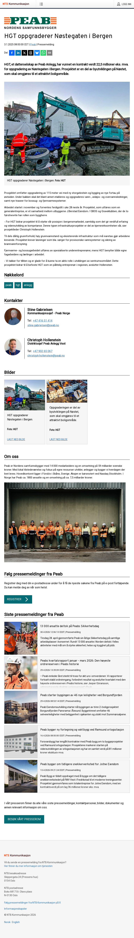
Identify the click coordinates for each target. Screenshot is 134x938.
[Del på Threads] (31, 53)
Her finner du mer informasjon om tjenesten (28, 866)
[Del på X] (24, 53)
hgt (18, 285)
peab (9, 285)
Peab (33, 44)
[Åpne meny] (42, 4)
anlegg (28, 285)
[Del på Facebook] (12, 53)
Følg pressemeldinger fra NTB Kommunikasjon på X (32, 902)
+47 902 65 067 (42, 351)
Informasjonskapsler (15, 908)
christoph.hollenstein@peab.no (46, 355)
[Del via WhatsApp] (43, 53)
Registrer (18, 599)
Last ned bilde (16, 439)
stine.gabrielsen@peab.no (43, 325)
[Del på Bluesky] (37, 53)
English (16, 922)
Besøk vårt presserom (24, 819)
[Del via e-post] (49, 53)
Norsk (7, 922)
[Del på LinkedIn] (18, 53)
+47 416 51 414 (42, 320)
